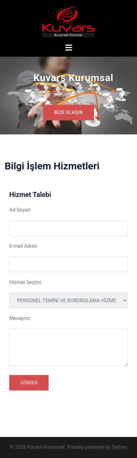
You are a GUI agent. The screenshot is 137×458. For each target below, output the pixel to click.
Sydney (119, 447)
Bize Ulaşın (68, 112)
